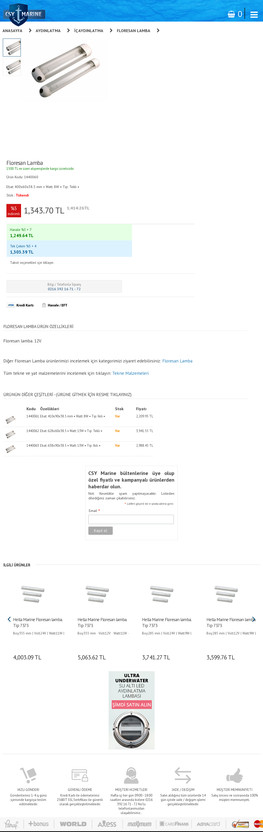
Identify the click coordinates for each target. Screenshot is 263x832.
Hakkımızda (126, 690)
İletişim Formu (172, 726)
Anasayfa (12, 30)
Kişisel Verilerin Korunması (137, 697)
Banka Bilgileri (128, 726)
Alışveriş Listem (173, 712)
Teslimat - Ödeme (131, 719)
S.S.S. (122, 740)
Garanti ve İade (129, 683)
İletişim (123, 733)
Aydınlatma (48, 30)
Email (87, 351)
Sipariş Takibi (128, 705)
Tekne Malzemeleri (129, 222)
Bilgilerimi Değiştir (175, 719)
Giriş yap (168, 690)
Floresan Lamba (133, 30)
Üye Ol (167, 683)
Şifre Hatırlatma (173, 705)
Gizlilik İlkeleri (128, 712)
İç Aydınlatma (88, 30)
